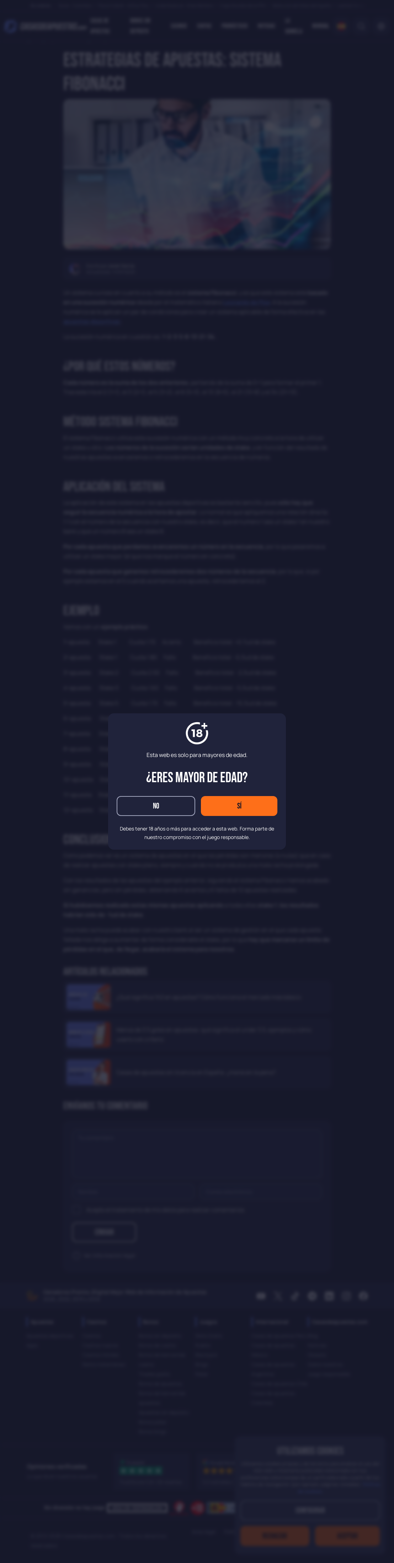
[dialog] (197, 781)
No (156, 806)
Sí (239, 806)
